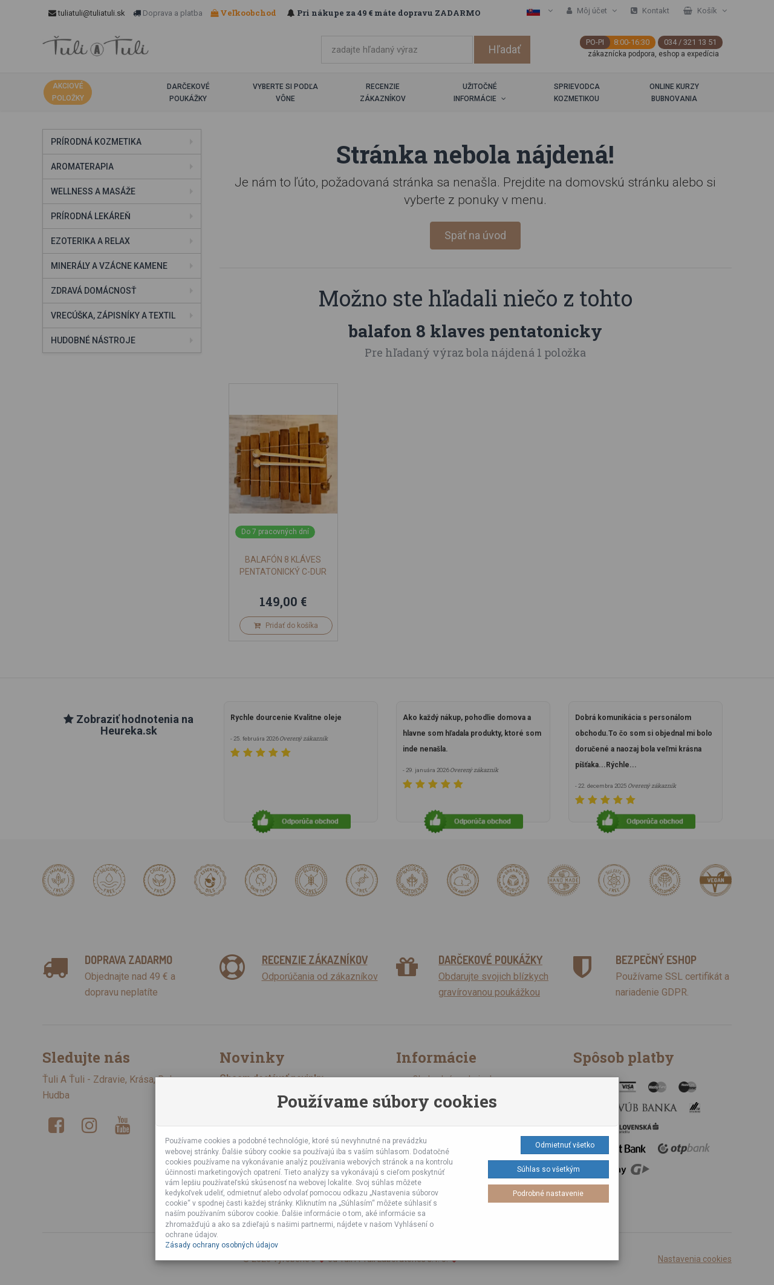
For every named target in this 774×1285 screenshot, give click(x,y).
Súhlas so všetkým (548, 1169)
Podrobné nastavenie (548, 1193)
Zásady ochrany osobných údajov (221, 1245)
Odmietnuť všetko (564, 1145)
